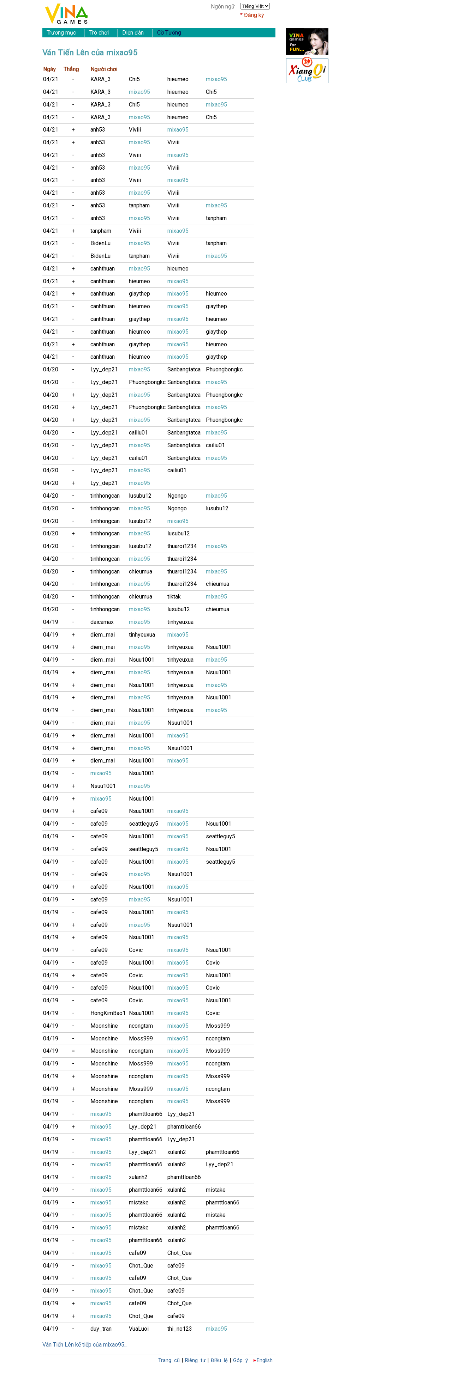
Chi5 (134, 79)
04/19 (50, 622)
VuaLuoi (139, 1328)
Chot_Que (179, 1253)
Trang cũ (169, 1360)
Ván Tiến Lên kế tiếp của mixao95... (84, 1344)
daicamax (102, 622)
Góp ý (240, 1360)
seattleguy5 (143, 823)
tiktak (174, 596)
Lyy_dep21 (104, 369)
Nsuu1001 (218, 647)
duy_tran (101, 1328)
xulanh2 (176, 1152)
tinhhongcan (105, 495)
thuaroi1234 (182, 546)
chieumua (140, 571)
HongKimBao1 (108, 1013)
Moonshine (104, 1025)
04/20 (50, 369)
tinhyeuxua (180, 622)
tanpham (139, 205)
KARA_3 (100, 79)
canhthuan (102, 268)
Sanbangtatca (184, 369)
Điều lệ (219, 1360)
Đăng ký (254, 15)
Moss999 (218, 1025)
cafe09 (99, 811)
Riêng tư (195, 1360)
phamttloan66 (145, 1114)
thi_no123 (179, 1328)
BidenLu (100, 243)
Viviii (135, 129)
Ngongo (177, 495)
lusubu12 (140, 495)
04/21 (50, 79)
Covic (136, 950)
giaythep (139, 293)
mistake (216, 1189)
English (265, 1360)
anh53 (97, 129)
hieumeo (178, 79)
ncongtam (141, 1025)
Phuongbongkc (224, 369)
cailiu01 (138, 432)
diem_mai (102, 634)
